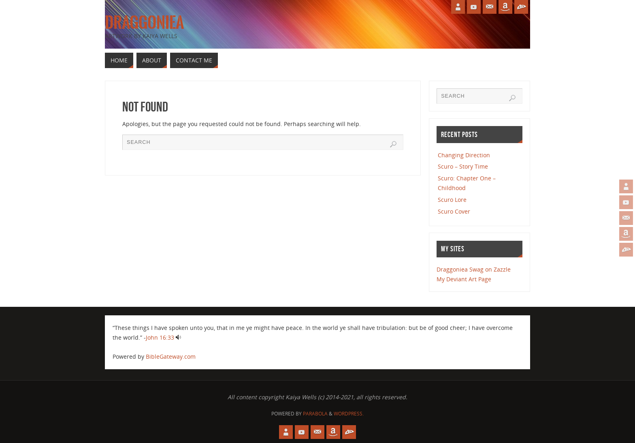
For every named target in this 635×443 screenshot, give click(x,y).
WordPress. (349, 413)
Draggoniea (144, 22)
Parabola (315, 413)
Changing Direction (464, 155)
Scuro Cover (454, 211)
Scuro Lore (452, 199)
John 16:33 (160, 337)
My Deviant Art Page (464, 279)
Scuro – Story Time (463, 166)
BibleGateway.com (171, 356)
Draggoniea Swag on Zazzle (474, 269)
